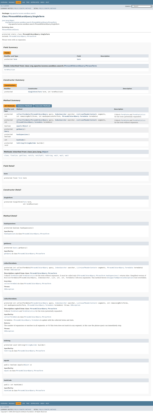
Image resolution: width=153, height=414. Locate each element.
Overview (4, 2)
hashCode (20, 140)
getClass (22, 155)
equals (19, 126)
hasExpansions (22, 134)
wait (56, 155)
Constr (21, 8)
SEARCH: (128, 6)
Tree (27, 2)
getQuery (20, 129)
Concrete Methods (43, 106)
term (79, 59)
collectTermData (23, 114)
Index (42, 2)
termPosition (9, 70)
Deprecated (35, 2)
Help (47, 2)
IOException (15, 270)
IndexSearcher (61, 114)
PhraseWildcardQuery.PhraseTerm (22, 36)
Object (25, 126)
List (78, 114)
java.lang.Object (8, 20)
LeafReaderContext (88, 114)
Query (6, 131)
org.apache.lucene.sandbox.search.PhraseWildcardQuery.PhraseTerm (31, 22)
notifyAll (39, 155)
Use (23, 2)
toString (20, 143)
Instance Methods (24, 106)
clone (6, 155)
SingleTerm (32, 92)
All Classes (5, 6)
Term (15, 59)
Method (28, 8)
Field (16, 8)
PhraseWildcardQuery (10, 29)
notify (31, 155)
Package (12, 2)
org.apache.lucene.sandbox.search (22, 13)
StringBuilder (30, 143)
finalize (14, 155)
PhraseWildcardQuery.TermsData (75, 116)
